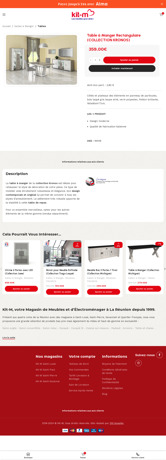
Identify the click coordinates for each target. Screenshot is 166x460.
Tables (42, 26)
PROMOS (51, 281)
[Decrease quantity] (91, 60)
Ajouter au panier (129, 60)
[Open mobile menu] (4, 14)
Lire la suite (8, 338)
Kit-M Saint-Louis (46, 364)
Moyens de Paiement (114, 364)
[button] (21, 289)
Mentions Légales (112, 388)
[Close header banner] (162, 4)
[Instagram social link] (138, 363)
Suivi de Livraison (79, 384)
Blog (104, 394)
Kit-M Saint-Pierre (46, 375)
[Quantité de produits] (95, 60)
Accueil (6, 26)
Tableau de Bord (79, 364)
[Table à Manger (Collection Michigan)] (145, 253)
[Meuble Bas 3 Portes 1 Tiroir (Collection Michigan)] (104, 253)
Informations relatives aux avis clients (83, 162)
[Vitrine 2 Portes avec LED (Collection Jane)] (21, 253)
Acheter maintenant (122, 68)
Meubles (28, 277)
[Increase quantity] (100, 60)
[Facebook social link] (159, 355)
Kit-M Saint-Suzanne (48, 381)
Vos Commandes (79, 369)
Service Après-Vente (81, 390)
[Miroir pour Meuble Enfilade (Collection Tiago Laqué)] (63, 253)
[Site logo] (83, 14)
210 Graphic (117, 423)
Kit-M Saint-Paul (45, 369)
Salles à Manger (24, 26)
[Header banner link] (78, 4)
